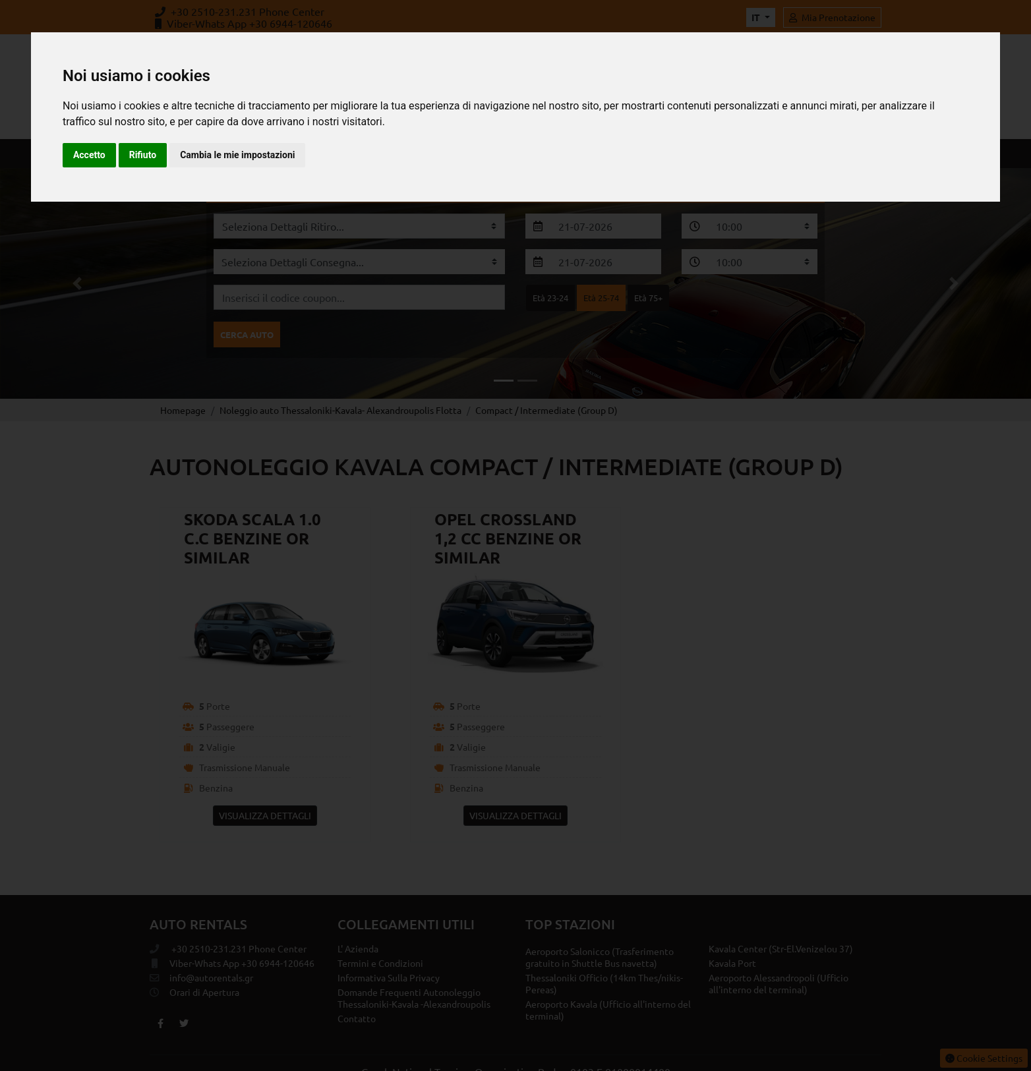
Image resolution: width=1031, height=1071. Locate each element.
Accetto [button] (89, 155)
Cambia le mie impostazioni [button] (237, 155)
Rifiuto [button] (143, 155)
